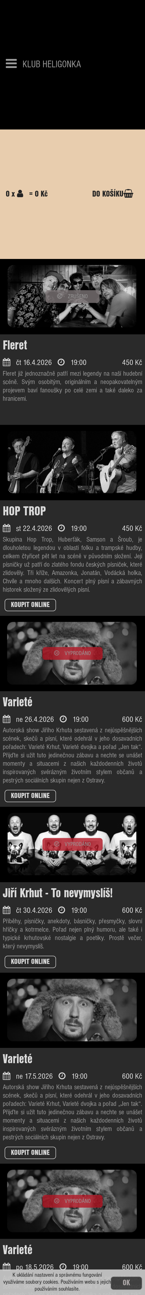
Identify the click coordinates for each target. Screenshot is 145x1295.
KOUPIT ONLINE (30, 605)
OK (126, 1283)
